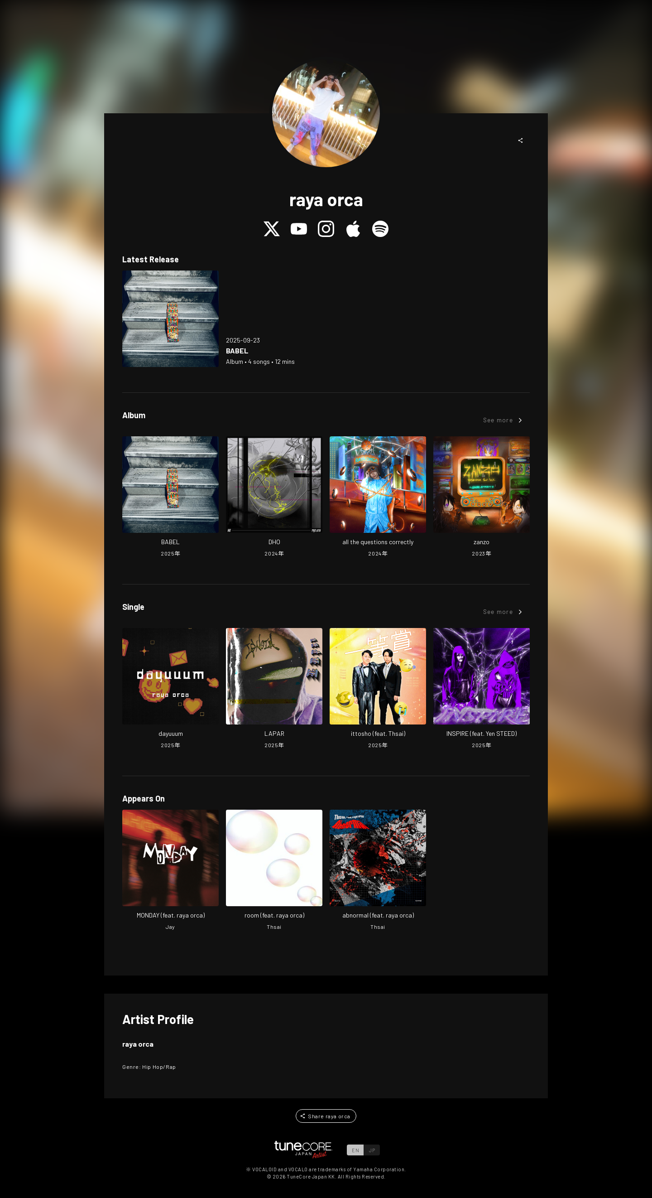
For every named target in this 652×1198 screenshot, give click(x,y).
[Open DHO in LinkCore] (274, 497)
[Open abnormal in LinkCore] (378, 871)
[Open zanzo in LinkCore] (481, 497)
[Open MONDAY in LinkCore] (170, 871)
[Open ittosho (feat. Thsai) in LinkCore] (378, 689)
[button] (521, 140)
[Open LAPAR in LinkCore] (274, 689)
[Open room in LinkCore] (274, 871)
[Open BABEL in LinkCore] (170, 319)
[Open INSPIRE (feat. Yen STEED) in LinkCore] (481, 689)
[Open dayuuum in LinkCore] (170, 689)
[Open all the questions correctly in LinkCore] (378, 497)
